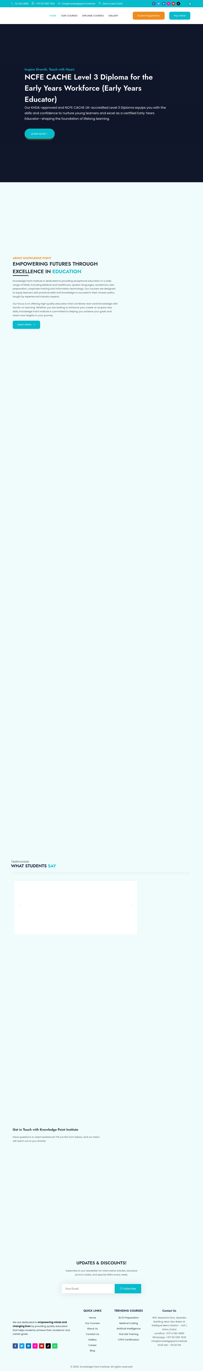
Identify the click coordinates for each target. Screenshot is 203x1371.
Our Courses (69, 15)
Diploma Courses (93, 15)
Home (52, 15)
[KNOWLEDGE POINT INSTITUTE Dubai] (146, 1185)
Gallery (113, 15)
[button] (190, 4)
